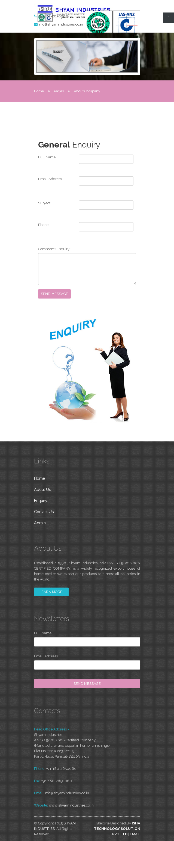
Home (39, 91)
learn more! (51, 592)
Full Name (47, 157)
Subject (44, 203)
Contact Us (44, 512)
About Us (42, 489)
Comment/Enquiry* (54, 249)
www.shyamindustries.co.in (71, 805)
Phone (43, 225)
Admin (40, 523)
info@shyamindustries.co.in (60, 24)
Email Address (50, 179)
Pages (59, 91)
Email (135, 834)
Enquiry (40, 500)
